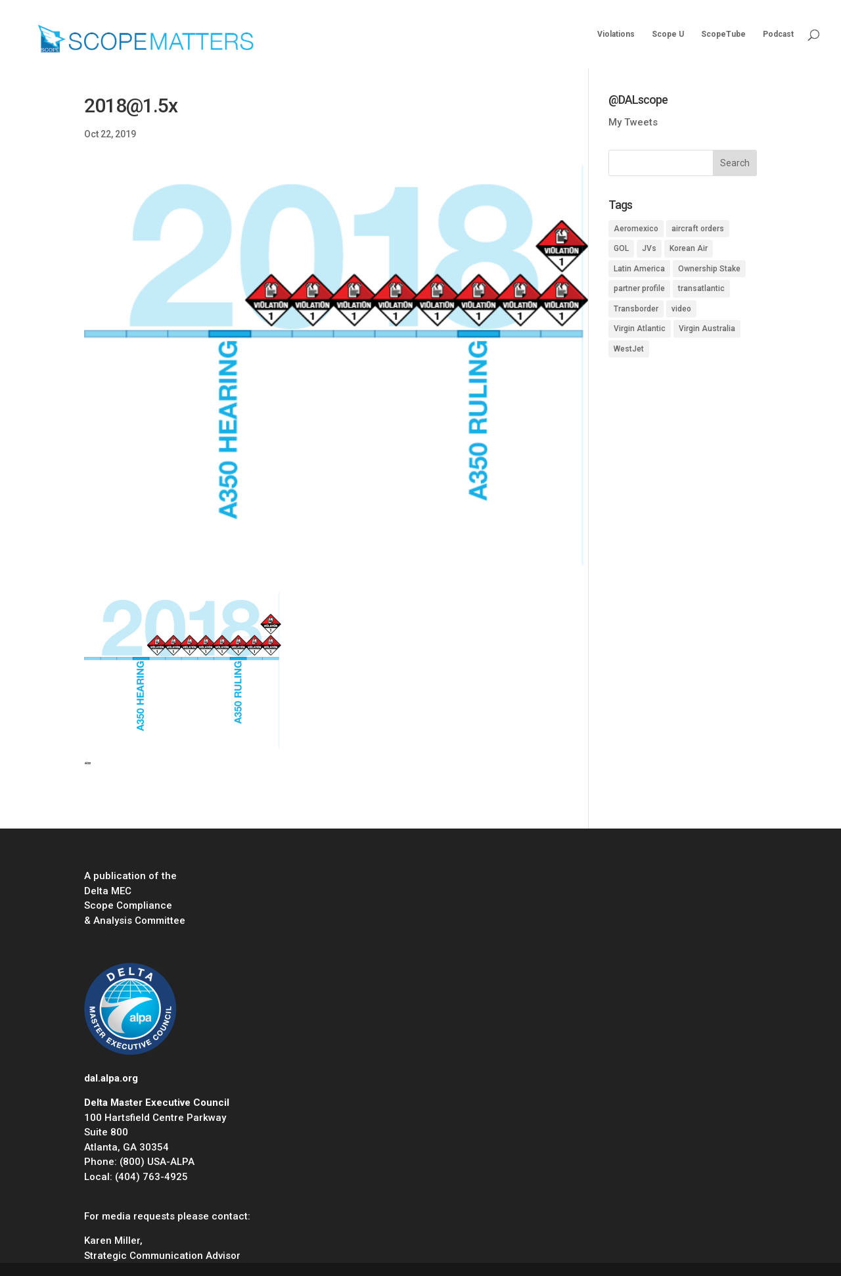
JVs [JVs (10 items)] (649, 248)
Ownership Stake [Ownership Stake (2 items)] (709, 268)
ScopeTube (723, 34)
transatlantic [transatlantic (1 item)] (701, 288)
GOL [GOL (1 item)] (621, 248)
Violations (616, 34)
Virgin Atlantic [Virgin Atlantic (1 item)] (640, 328)
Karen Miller (112, 1240)
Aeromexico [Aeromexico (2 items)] (636, 228)
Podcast (778, 34)
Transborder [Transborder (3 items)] (636, 308)
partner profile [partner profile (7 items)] (639, 288)
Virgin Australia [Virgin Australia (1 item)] (707, 328)
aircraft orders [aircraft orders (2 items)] (697, 228)
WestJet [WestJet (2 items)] (629, 348)
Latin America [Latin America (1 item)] (639, 268)
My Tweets (633, 122)
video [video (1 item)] (681, 308)
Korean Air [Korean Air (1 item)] (689, 248)
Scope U (668, 34)
